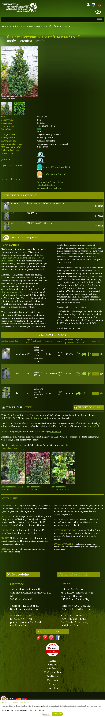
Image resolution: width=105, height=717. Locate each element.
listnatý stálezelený (46, 185)
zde (66, 445)
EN (99, 4)
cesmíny (41, 179)
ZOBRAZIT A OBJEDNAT (24, 237)
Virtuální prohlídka (74, 575)
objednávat (55, 431)
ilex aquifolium (91, 248)
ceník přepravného (36, 418)
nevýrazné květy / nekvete (49, 188)
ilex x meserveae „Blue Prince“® (16, 292)
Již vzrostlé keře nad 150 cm (50, 182)
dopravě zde (94, 426)
